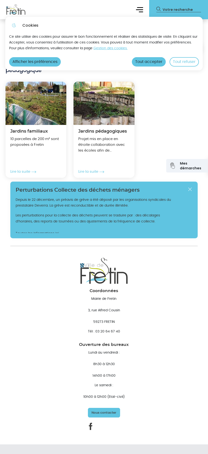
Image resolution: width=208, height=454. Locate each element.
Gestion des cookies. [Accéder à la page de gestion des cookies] (110, 48)
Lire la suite (23, 172)
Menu (139, 9)
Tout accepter (148, 62)
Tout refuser (184, 62)
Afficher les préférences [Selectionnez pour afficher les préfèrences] (34, 62)
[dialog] (104, 43)
